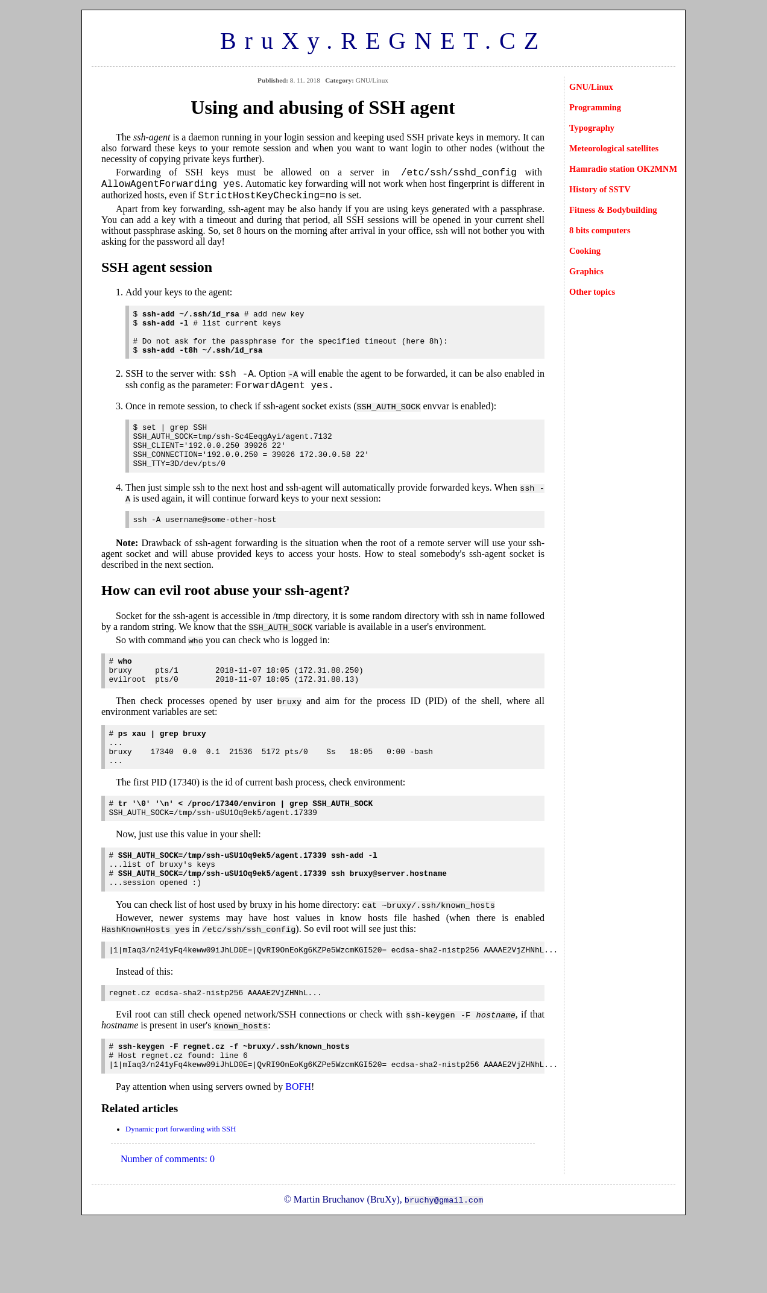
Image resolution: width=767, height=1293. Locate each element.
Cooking (585, 251)
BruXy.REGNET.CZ (383, 40)
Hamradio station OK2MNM (623, 169)
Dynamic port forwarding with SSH (180, 1196)
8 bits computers (600, 230)
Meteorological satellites (613, 148)
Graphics (586, 271)
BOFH (298, 1154)
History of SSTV (600, 189)
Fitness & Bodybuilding (613, 210)
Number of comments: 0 (168, 1226)
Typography (591, 128)
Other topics (592, 292)
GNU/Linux (591, 87)
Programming (595, 107)
